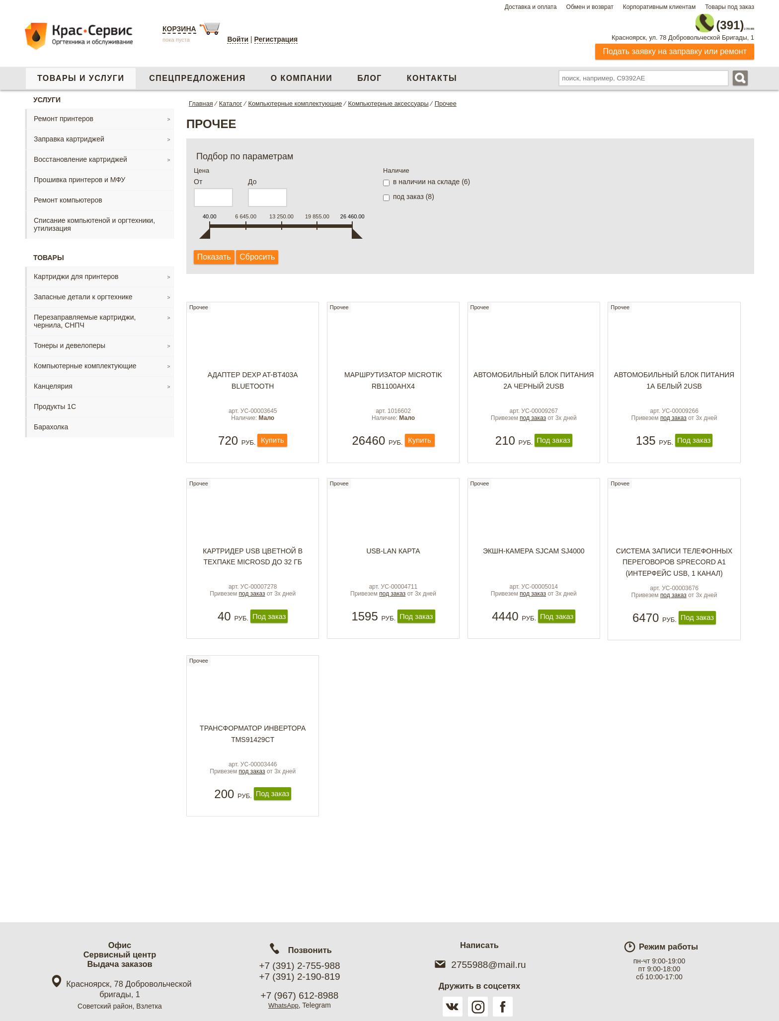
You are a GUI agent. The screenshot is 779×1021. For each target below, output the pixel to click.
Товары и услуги (80, 73)
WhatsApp (283, 1005)
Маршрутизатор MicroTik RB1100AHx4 (393, 382)
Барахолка (51, 422)
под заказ (533, 431)
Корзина (179, 29)
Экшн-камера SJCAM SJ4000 (534, 570)
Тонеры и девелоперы (69, 341)
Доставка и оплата (531, 6)
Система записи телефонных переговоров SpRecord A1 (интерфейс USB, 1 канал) (674, 581)
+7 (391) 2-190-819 (299, 976)
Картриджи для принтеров (76, 272)
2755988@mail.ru (479, 964)
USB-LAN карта (393, 570)
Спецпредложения (197, 73)
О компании (301, 73)
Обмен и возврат (589, 6)
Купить (272, 455)
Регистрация (276, 39)
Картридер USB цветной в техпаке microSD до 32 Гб (253, 575)
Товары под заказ (729, 6)
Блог (369, 73)
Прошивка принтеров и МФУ (79, 175)
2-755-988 (704, 21)
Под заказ (553, 455)
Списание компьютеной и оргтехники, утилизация (94, 220)
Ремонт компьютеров (68, 196)
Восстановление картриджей (80, 155)
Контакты (432, 73)
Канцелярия (53, 382)
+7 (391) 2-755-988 (299, 965)
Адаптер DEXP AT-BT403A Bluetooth (253, 382)
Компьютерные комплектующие (85, 361)
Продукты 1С (55, 402)
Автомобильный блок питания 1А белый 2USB (674, 382)
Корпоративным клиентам (659, 6)
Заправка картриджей (69, 134)
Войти (237, 39)
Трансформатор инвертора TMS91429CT (253, 767)
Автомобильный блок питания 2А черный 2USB (533, 382)
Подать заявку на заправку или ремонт (675, 47)
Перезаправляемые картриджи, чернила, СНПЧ (85, 317)
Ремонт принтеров (63, 114)
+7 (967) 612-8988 (300, 995)
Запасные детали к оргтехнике (83, 292)
